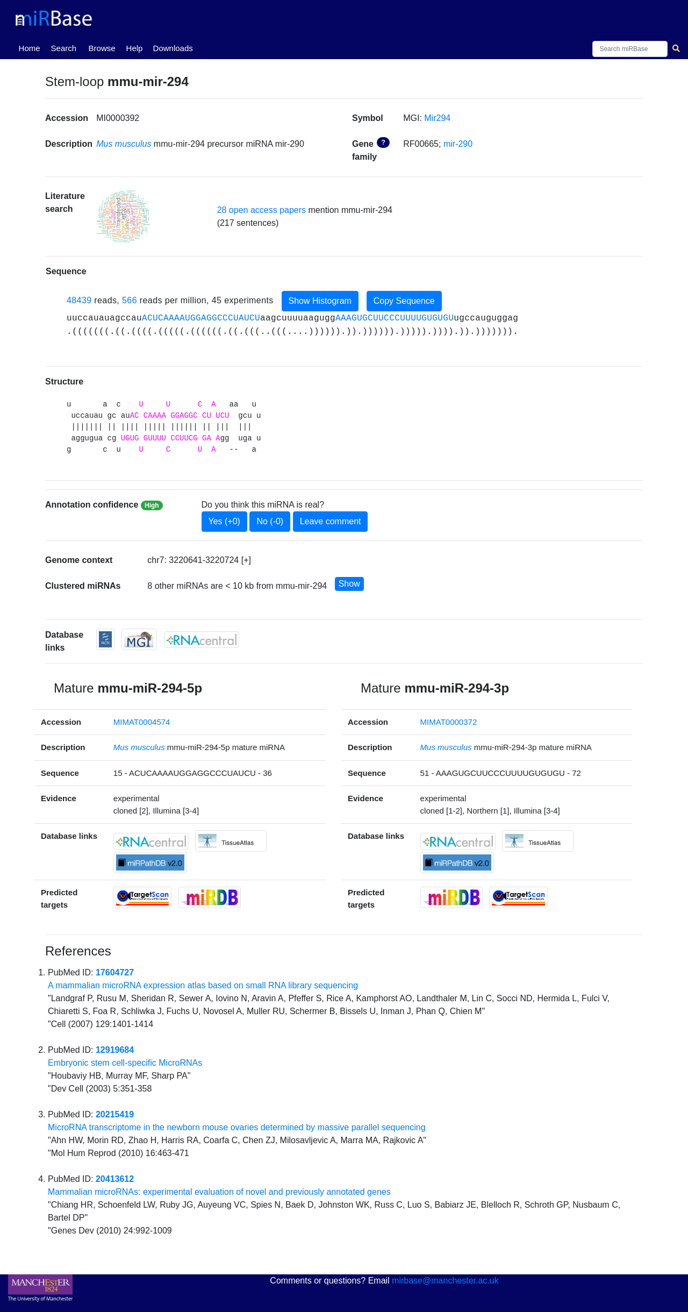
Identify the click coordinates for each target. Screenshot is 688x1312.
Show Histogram (320, 300)
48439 (79, 300)
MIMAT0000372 (448, 721)
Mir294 (437, 118)
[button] (123, 216)
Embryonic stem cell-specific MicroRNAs (125, 1062)
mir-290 (457, 143)
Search (64, 48)
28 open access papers (261, 210)
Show (349, 583)
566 (129, 300)
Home (31, 47)
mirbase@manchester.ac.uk (445, 1280)
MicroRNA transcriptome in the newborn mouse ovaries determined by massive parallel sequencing (237, 1127)
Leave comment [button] (330, 521)
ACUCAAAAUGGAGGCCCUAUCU (201, 318)
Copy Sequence (404, 300)
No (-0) (269, 521)
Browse (102, 48)
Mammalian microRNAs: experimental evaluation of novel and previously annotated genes (219, 1191)
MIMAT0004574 (141, 721)
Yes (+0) (224, 521)
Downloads (173, 48)
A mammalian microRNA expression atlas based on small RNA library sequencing (203, 985)
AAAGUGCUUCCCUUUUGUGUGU (394, 318)
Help (134, 48)
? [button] (383, 142)
